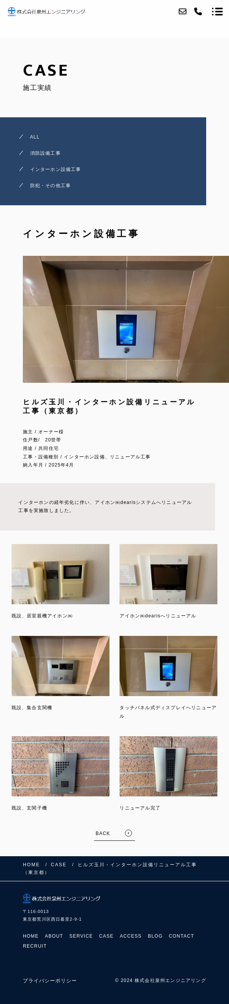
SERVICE (81, 936)
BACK (103, 833)
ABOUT (54, 936)
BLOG (155, 936)
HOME (31, 936)
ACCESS (131, 936)
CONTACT (181, 936)
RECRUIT (35, 946)
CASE (106, 936)
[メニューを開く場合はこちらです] (217, 11)
